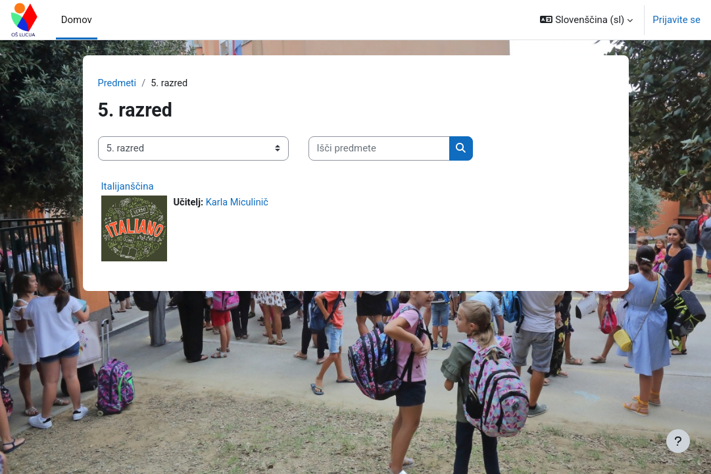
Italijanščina (127, 186)
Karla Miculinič (239, 203)
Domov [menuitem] (76, 20)
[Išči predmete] (379, 149)
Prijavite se (676, 20)
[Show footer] (678, 441)
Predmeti (117, 84)
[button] (586, 20)
